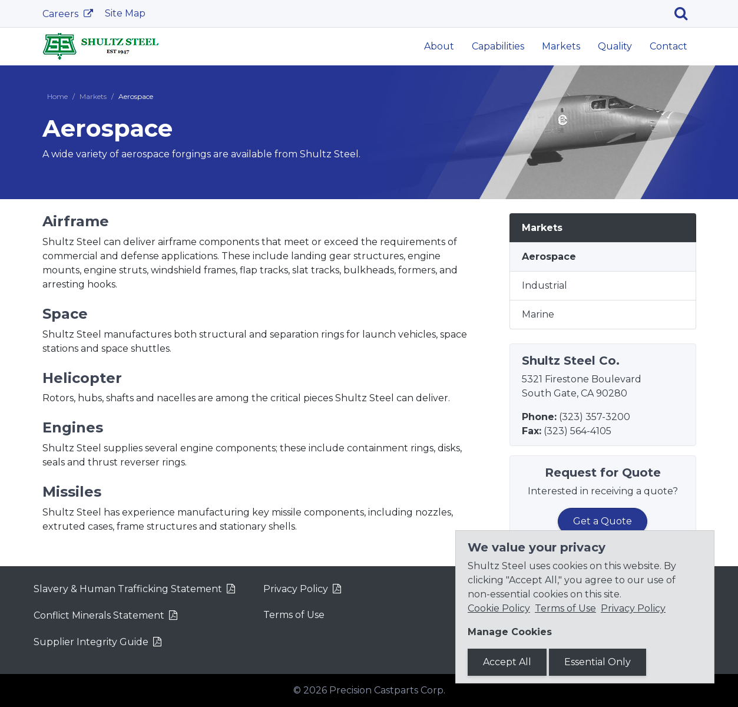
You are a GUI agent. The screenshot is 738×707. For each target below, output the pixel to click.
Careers (61, 13)
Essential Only (597, 662)
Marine (538, 314)
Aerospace (549, 256)
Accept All (507, 662)
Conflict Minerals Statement (99, 615)
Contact (668, 46)
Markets (561, 46)
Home (57, 96)
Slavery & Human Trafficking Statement (128, 588)
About (439, 46)
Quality (615, 46)
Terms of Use (294, 614)
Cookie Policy (499, 608)
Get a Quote (602, 521)
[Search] (685, 13)
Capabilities (498, 46)
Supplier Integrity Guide (91, 641)
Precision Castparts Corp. (387, 690)
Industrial (544, 285)
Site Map (125, 13)
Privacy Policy (295, 588)
